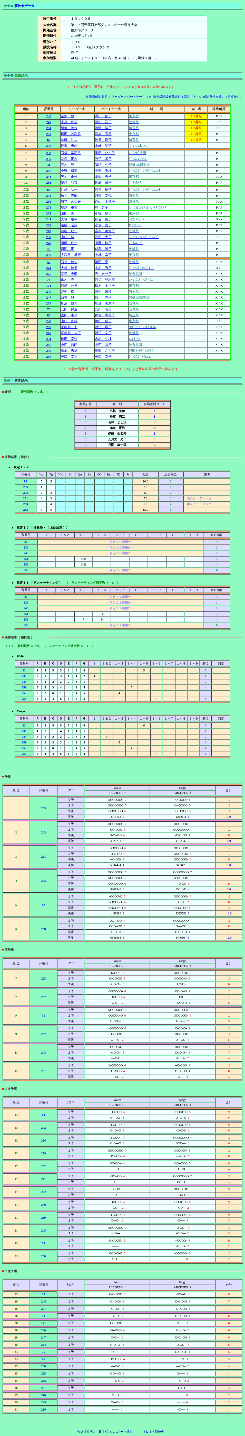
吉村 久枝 (103, 339)
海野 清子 (103, 128)
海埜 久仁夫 (71, 201)
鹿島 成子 (103, 182)
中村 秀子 (103, 268)
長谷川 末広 (71, 333)
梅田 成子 (103, 321)
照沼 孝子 (103, 159)
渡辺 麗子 (103, 327)
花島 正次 (69, 159)
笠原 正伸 (69, 176)
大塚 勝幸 (69, 219)
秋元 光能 (69, 196)
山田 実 (67, 213)
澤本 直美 (103, 134)
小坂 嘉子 (103, 225)
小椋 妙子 (103, 213)
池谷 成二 (69, 231)
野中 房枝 (103, 291)
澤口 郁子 (103, 116)
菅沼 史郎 (69, 274)
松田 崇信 (69, 339)
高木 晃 (67, 165)
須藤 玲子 (103, 243)
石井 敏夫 (69, 262)
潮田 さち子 (105, 351)
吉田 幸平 (69, 315)
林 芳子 (101, 207)
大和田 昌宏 (71, 255)
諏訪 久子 (103, 165)
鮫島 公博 (69, 286)
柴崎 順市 (69, 182)
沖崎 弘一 (69, 190)
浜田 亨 (101, 262)
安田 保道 (69, 309)
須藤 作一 (69, 243)
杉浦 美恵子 (105, 303)
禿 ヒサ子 (103, 274)
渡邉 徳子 (103, 190)
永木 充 (67, 280)
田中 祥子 (103, 122)
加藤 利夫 (69, 140)
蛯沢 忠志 (69, 146)
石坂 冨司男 (71, 153)
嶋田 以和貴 (71, 134)
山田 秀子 (103, 176)
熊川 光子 (103, 297)
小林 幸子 (103, 255)
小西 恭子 (103, 345)
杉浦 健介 (69, 303)
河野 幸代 (103, 196)
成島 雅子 (103, 249)
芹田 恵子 (103, 237)
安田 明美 (103, 309)
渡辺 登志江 (105, 280)
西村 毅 (67, 297)
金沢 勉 (67, 116)
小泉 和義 (69, 122)
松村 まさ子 (105, 286)
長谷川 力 (69, 327)
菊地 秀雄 (69, 351)
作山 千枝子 (105, 201)
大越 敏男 (69, 268)
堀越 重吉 (69, 207)
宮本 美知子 (105, 231)
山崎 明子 (103, 146)
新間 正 (67, 249)
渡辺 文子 (103, 333)
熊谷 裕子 (103, 219)
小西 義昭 (69, 345)
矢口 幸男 (69, 356)
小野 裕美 (69, 171)
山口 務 (67, 237)
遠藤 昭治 (69, 225)
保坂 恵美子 (105, 315)
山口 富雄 (69, 321)
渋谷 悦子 (103, 140)
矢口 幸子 (103, 356)
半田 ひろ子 (105, 153)
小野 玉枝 (103, 171)
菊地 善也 (69, 128)
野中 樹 (67, 291)
